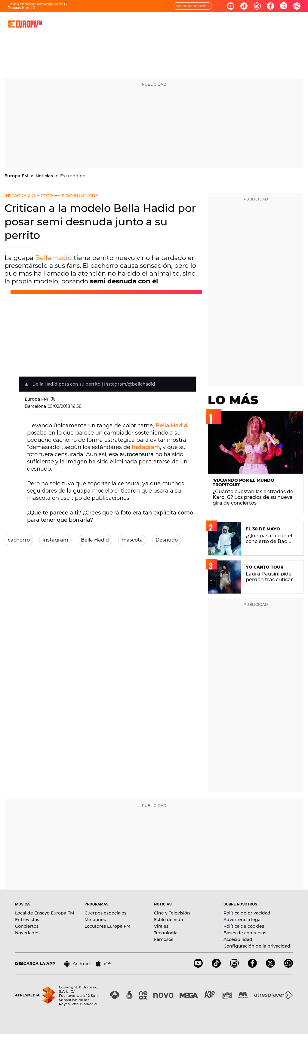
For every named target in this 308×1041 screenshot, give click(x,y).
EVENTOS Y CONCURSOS (212, 24)
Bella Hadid (53, 257)
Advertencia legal (242, 919)
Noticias (44, 176)
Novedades (27, 933)
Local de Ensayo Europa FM (44, 913)
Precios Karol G (21, 7)
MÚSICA (116, 24)
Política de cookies (243, 926)
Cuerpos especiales (105, 913)
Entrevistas (27, 919)
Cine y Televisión (172, 913)
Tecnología (165, 933)
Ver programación (192, 6)
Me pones (95, 919)
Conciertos (26, 926)
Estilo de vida (168, 919)
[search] (299, 24)
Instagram (146, 447)
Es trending (73, 176)
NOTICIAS (172, 24)
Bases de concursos (244, 933)
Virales (161, 926)
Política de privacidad (246, 913)
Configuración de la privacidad (256, 946)
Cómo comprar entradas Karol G (37, 4)
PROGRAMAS (143, 24)
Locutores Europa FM (107, 926)
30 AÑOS (93, 24)
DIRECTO (69, 24)
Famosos (163, 939)
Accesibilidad (237, 939)
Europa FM (17, 176)
